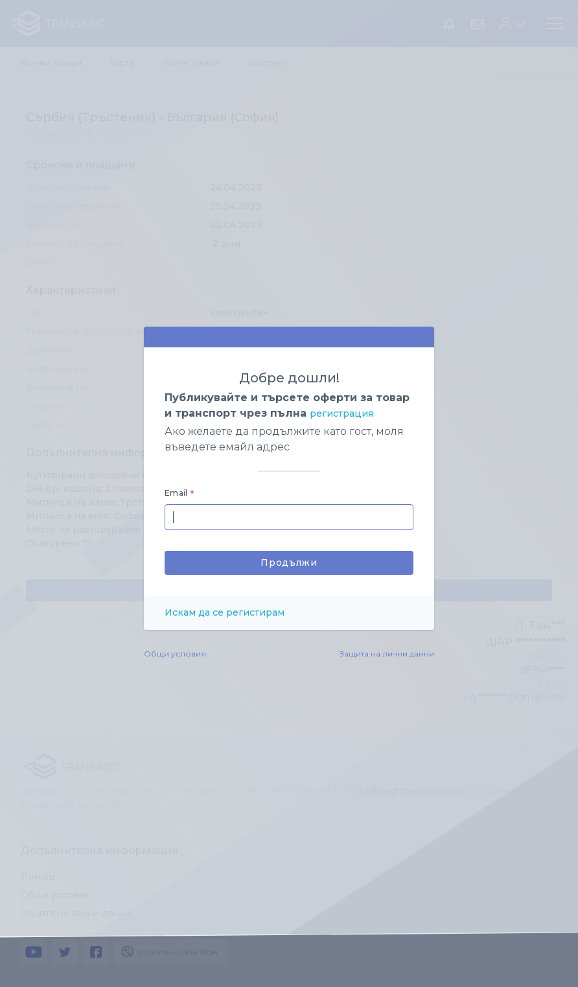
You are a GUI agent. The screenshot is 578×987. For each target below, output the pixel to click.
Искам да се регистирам (224, 612)
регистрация (341, 413)
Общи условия (175, 653)
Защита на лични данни (387, 653)
